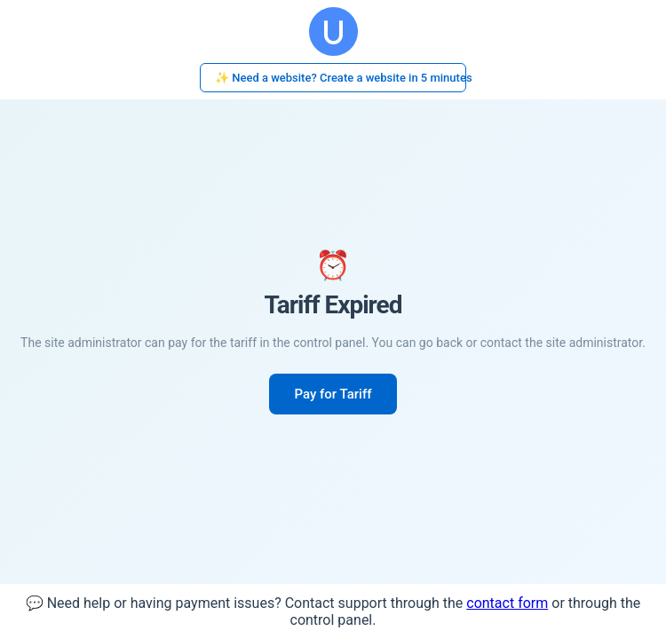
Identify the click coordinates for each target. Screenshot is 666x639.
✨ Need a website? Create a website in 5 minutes (340, 77)
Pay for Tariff (332, 394)
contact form (507, 603)
